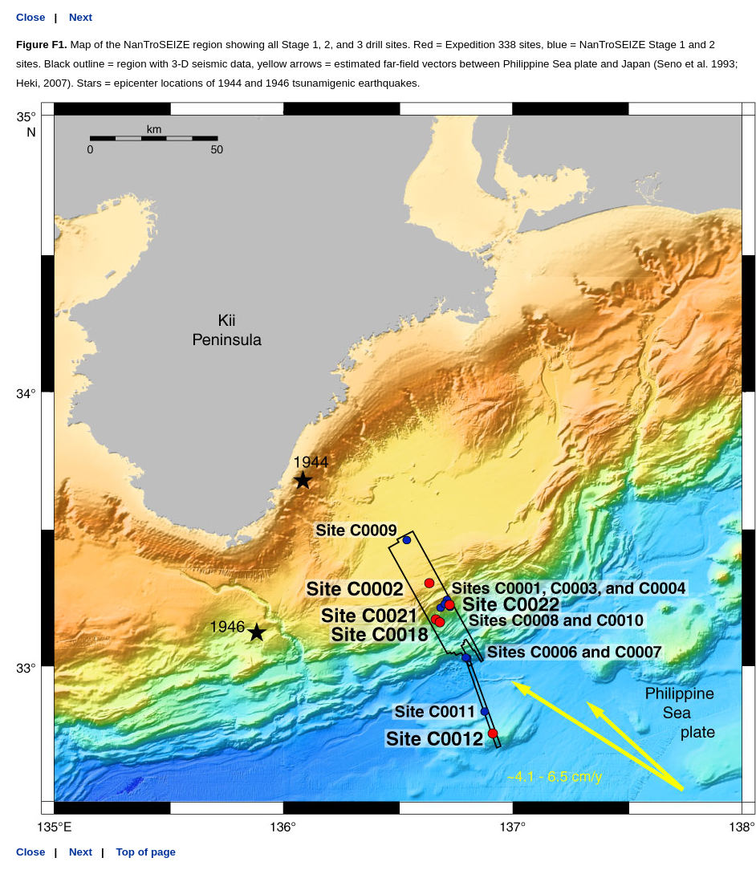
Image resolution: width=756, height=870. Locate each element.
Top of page (146, 852)
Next (80, 17)
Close (30, 17)
